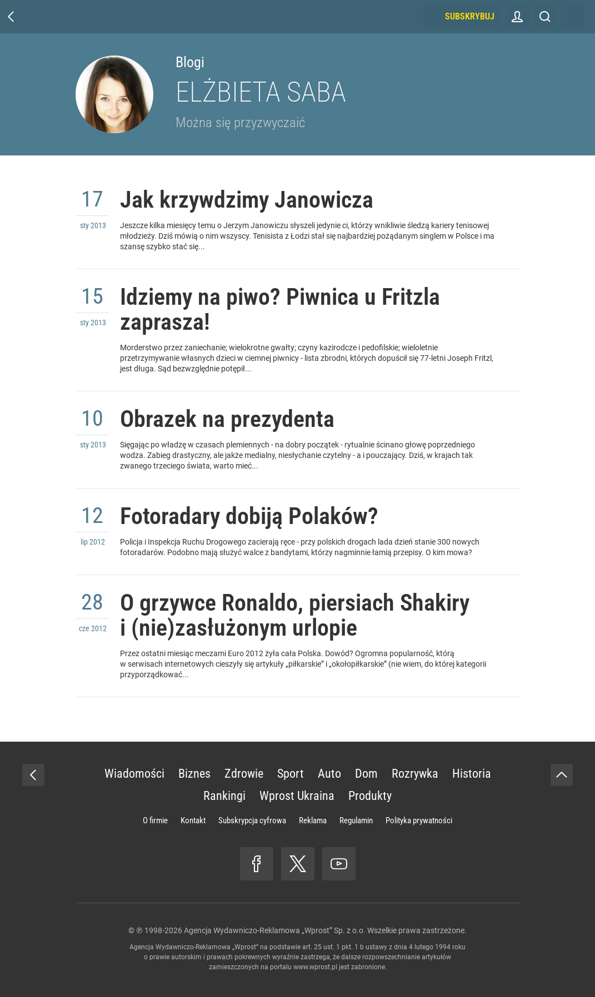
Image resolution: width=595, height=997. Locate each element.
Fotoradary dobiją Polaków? (249, 515)
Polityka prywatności (419, 820)
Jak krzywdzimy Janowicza (246, 199)
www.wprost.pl (315, 967)
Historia (471, 774)
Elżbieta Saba (261, 92)
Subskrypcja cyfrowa (252, 820)
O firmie (155, 820)
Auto (329, 774)
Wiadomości (134, 774)
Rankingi (224, 796)
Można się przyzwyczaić (240, 122)
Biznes (194, 774)
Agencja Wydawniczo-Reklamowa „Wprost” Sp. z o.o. (275, 930)
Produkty (370, 796)
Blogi (190, 62)
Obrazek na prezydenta (227, 418)
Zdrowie (243, 774)
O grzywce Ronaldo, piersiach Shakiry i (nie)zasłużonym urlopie (294, 615)
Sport (290, 774)
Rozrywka (415, 774)
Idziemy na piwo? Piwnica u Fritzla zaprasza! (280, 309)
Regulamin (356, 820)
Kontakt (193, 820)
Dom (366, 774)
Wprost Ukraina (296, 796)
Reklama (313, 820)
